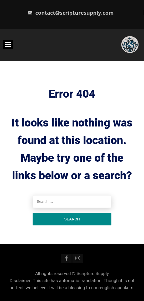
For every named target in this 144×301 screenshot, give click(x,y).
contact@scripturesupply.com (70, 12)
